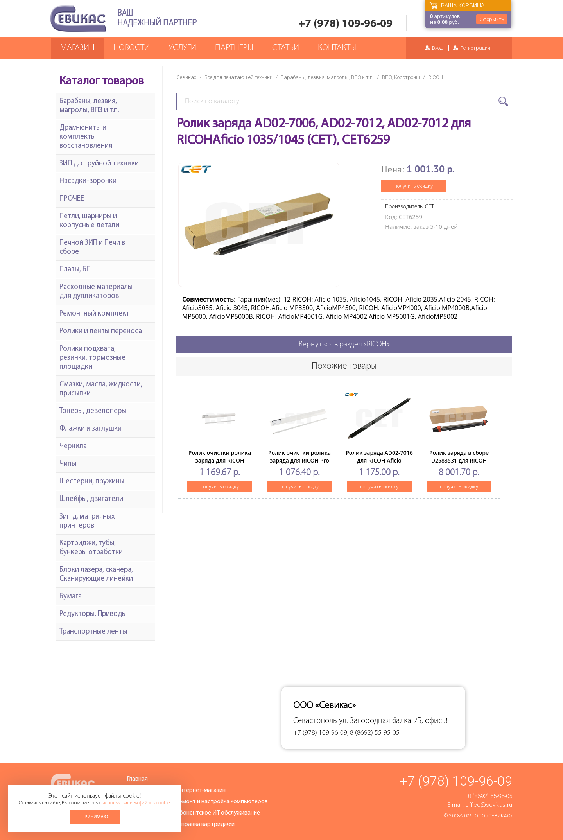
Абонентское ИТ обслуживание (218, 813)
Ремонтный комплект (94, 314)
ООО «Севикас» (493, 815)
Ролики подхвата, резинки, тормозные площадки (92, 358)
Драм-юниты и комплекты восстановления (85, 137)
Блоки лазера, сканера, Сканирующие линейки (96, 574)
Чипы (67, 464)
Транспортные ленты (93, 631)
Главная (137, 779)
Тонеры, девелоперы (92, 411)
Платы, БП (75, 269)
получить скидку (413, 186)
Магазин (77, 47)
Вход (437, 48)
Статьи (285, 47)
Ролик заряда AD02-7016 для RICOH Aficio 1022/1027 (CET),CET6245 (379, 460)
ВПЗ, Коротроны (401, 77)
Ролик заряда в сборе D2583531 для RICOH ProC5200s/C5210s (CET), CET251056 (459, 464)
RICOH (435, 77)
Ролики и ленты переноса (100, 331)
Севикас (186, 77)
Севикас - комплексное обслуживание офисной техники (78, 18)
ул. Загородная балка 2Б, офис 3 (393, 721)
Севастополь (315, 721)
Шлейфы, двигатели (91, 499)
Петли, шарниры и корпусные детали (89, 221)
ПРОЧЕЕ (71, 199)
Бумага (70, 596)
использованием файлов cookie (136, 803)
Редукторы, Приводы (93, 614)
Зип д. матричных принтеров (87, 521)
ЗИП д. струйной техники (99, 163)
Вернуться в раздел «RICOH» (344, 344)
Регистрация (475, 48)
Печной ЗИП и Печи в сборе (92, 247)
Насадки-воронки (88, 181)
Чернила (73, 446)
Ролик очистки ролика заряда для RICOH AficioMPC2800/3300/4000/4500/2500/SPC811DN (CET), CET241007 (248, 464)
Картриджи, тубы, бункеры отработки (91, 548)
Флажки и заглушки (90, 429)
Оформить (491, 19)
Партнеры (234, 47)
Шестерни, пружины (91, 481)
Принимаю (94, 817)
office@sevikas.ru (488, 804)
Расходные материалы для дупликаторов (96, 292)
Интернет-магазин (201, 790)
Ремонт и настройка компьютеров (222, 802)
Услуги (182, 47)
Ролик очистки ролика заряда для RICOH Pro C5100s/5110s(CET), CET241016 (299, 464)
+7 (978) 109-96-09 (345, 24)
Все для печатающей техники (238, 77)
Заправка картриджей (205, 824)
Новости (131, 47)
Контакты (337, 47)
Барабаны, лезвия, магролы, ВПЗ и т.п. (327, 77)
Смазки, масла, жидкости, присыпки (100, 389)
